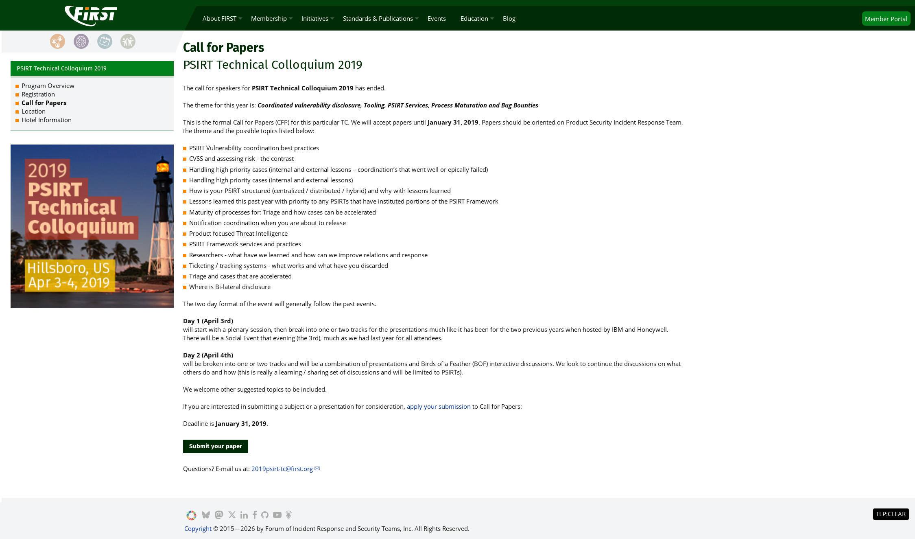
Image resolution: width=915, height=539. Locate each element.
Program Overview (48, 85)
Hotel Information (47, 120)
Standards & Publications (378, 18)
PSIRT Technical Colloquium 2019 (62, 68)
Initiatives (314, 18)
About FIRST (219, 18)
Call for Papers (44, 103)
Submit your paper (215, 446)
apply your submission (439, 406)
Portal (886, 19)
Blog (509, 18)
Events (437, 18)
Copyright (198, 528)
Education (474, 18)
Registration (38, 94)
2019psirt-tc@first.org (282, 469)
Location (34, 111)
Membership (269, 18)
